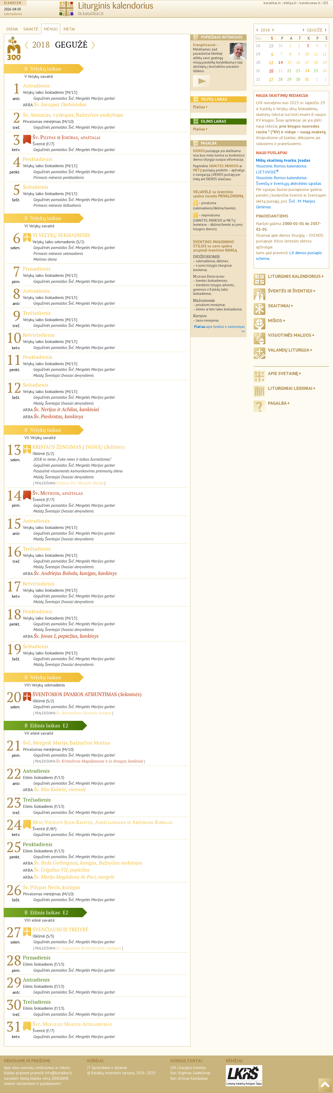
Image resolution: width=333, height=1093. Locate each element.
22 (289, 70)
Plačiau (199, 106)
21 (258, 70)
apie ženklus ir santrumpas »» (219, 328)
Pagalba (277, 403)
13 (271, 62)
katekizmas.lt (310, 3)
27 (271, 79)
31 (307, 79)
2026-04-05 (12, 9)
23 (298, 70)
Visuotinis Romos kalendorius (281, 177)
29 (271, 45)
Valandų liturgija (288, 350)
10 (307, 54)
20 (258, 62)
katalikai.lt (272, 3)
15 (289, 62)
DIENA (12, 29)
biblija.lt (290, 3)
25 (316, 70)
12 (325, 54)
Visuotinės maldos (289, 335)
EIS (325, 3)
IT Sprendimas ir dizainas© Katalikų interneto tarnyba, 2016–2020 (121, 1070)
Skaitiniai (279, 306)
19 (258, 54)
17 (307, 62)
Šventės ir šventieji (290, 291)
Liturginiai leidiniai (290, 388)
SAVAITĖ (30, 29)
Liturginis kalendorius (294, 276)
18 (258, 45)
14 (280, 62)
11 (316, 54)
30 (280, 45)
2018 (265, 30)
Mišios (275, 320)
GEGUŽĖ (314, 30)
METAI (69, 29)
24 (307, 70)
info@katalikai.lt (58, 1072)
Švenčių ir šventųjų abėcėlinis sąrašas (288, 183)
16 (298, 62)
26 (325, 70)
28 (280, 79)
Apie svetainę (283, 373)
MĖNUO (51, 29)
